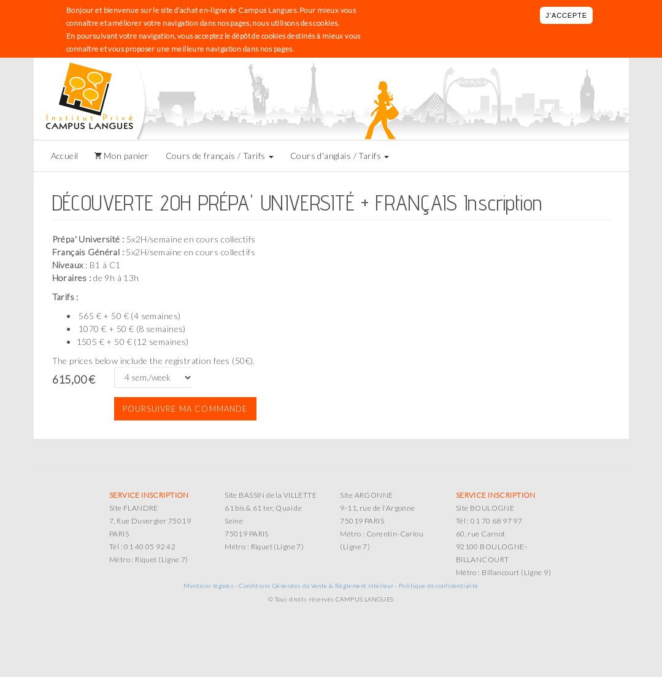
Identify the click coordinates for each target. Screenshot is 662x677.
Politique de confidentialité (439, 585)
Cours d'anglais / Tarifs (340, 155)
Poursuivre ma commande (185, 409)
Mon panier (125, 155)
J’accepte (566, 15)
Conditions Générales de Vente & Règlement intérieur (316, 585)
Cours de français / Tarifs (220, 155)
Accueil (65, 155)
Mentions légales (208, 585)
